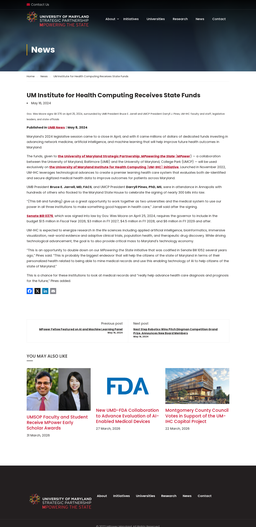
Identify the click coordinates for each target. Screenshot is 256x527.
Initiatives (131, 19)
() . (162, 167)
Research (180, 19)
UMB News (56, 127)
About (110, 19)
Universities (156, 19)
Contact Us (40, 4)
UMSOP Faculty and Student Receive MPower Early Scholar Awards (57, 422)
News (200, 19)
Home (31, 76)
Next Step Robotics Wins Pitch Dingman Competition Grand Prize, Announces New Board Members (175, 331)
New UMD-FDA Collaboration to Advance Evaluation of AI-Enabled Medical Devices (127, 415)
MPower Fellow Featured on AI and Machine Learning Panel (81, 329)
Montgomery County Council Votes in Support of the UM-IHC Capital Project (197, 415)
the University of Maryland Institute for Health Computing (97, 167)
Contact (219, 19)
